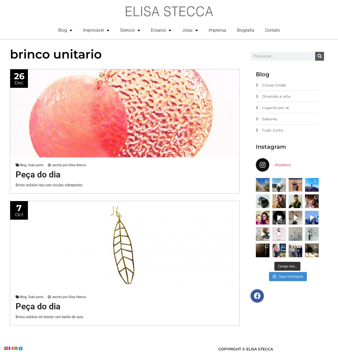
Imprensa (217, 30)
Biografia (245, 30)
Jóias (190, 30)
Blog (65, 30)
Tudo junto (35, 165)
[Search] (319, 56)
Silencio (130, 30)
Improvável (96, 30)
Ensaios (161, 30)
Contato (272, 30)
